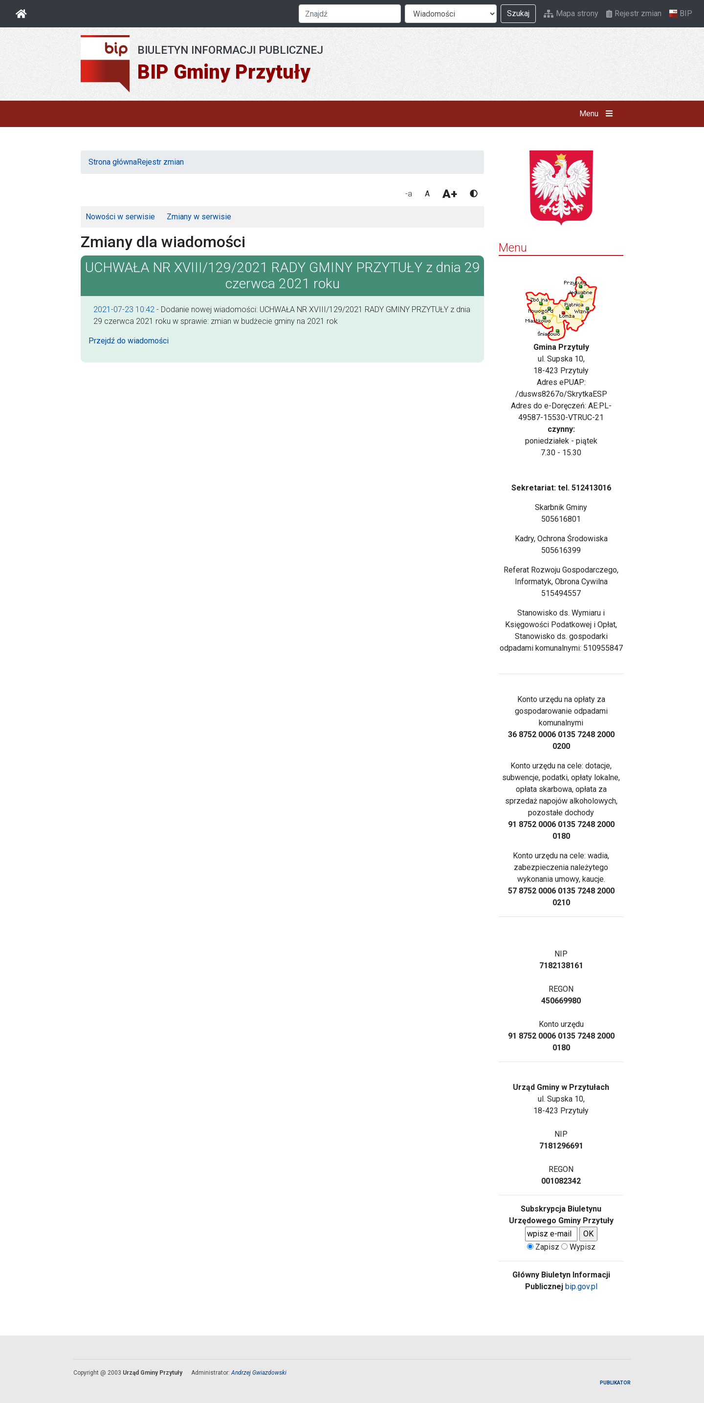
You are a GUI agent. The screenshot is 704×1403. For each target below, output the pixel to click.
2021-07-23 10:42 (123, 309)
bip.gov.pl (581, 1286)
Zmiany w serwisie (199, 216)
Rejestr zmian (633, 13)
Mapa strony (571, 13)
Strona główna (112, 162)
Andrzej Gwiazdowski (258, 1372)
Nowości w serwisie (120, 216)
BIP (680, 14)
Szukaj (518, 13)
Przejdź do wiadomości (128, 340)
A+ (449, 194)
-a (408, 193)
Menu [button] (598, 114)
